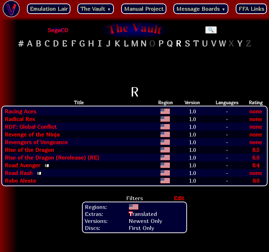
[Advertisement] (134, 67)
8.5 (255, 149)
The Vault (95, 8)
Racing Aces (20, 111)
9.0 (256, 180)
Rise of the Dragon (29, 149)
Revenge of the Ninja (32, 134)
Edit (179, 198)
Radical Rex (20, 118)
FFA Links (251, 8)
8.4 (255, 165)
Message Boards (201, 8)
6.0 (255, 157)
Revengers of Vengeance (36, 142)
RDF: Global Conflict (31, 126)
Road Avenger (22, 165)
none (255, 111)
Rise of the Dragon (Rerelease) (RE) (52, 157)
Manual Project (144, 8)
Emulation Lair (49, 8)
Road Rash (19, 172)
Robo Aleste (20, 180)
